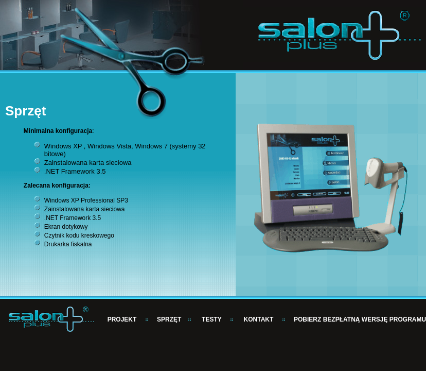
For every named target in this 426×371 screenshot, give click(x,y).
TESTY (211, 319)
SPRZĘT (169, 319)
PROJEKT (122, 319)
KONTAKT (259, 319)
